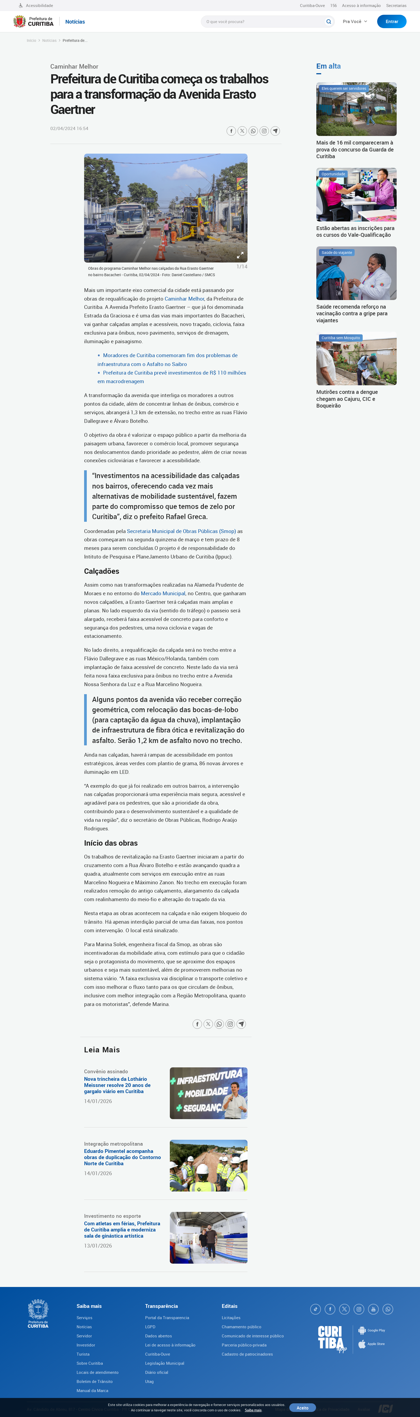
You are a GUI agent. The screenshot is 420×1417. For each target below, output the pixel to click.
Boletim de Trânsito (95, 1381)
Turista (83, 1354)
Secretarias (396, 5)
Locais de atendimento (98, 1372)
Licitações (231, 1317)
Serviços (84, 1317)
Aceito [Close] (303, 1407)
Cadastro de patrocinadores (247, 1354)
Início (31, 40)
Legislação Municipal (164, 1363)
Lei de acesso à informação (170, 1345)
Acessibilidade (36, 5)
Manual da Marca (92, 1390)
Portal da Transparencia (167, 1317)
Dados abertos (158, 1335)
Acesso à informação (361, 5)
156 (333, 5)
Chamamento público (241, 1326)
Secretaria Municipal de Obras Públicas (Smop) (181, 531)
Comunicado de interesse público (253, 1335)
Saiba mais (253, 1410)
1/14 (242, 266)
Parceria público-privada (244, 1345)
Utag (149, 1381)
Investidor (86, 1345)
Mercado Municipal (163, 593)
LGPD (150, 1326)
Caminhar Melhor (184, 298)
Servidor (84, 1335)
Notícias (49, 40)
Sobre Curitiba (90, 1363)
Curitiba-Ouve (312, 5)
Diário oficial (156, 1372)
